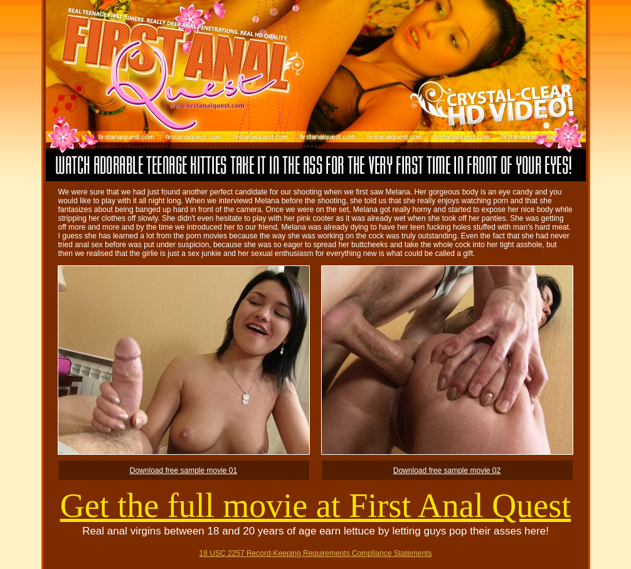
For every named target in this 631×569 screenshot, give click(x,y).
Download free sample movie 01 (183, 470)
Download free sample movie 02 (447, 470)
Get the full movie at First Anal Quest (315, 505)
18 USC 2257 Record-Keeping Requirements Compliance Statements (315, 553)
